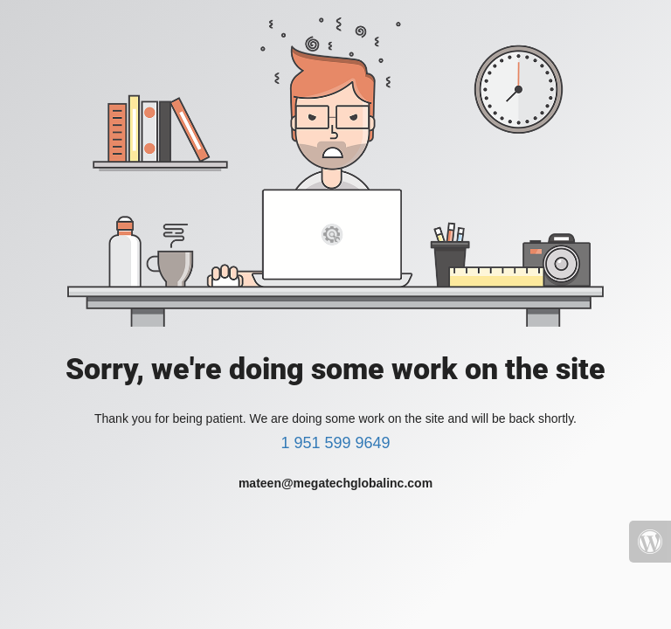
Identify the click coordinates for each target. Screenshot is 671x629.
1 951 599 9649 (335, 443)
